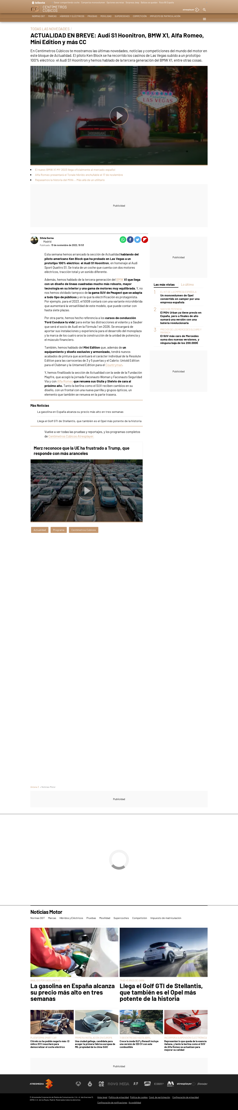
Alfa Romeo (65, 381)
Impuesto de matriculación (165, 19)
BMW (119, 279)
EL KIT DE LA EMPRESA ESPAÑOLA (178, 291)
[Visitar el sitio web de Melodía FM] (171, 1083)
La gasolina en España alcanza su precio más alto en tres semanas (80, 411)
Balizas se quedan (149, 2)
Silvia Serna (47, 237)
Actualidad (40, 529)
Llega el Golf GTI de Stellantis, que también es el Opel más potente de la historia (89, 421)
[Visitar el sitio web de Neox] (101, 1083)
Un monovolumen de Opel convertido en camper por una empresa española (179, 299)
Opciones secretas (115, 2)
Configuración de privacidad (185, 1097)
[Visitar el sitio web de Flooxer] (202, 1083)
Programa (58, 529)
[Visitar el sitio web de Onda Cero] (148, 1083)
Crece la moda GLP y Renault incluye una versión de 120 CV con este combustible (139, 1044)
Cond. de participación (159, 1097)
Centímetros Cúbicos (83, 529)
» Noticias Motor (48, 787)
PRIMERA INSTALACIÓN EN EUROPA (93, 1037)
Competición (140, 19)
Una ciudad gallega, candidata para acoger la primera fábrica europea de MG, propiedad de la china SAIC (95, 1044)
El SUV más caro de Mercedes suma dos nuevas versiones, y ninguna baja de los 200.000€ (179, 339)
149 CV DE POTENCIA (171, 309)
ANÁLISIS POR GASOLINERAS (45, 980)
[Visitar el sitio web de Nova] (113, 1083)
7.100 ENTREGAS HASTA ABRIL (135, 1037)
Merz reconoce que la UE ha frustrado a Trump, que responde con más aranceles (81, 450)
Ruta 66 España (166, 2)
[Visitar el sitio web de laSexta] (90, 1083)
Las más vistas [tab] (164, 284)
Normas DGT (38, 19)
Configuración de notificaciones (112, 1102)
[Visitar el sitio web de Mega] (125, 1083)
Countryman (113, 365)
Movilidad (105, 19)
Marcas (52, 19)
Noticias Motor (46, 912)
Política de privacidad (119, 1097)
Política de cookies (139, 1097)
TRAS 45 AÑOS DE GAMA (132, 980)
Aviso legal (102, 1097)
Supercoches (122, 19)
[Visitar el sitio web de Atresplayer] (186, 1083)
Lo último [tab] (187, 284)
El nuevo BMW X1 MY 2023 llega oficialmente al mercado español (75, 169)
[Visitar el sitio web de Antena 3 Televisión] (78, 1083)
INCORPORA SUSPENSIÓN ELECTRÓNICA (185, 1037)
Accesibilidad (135, 1102)
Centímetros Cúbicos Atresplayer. (71, 436)
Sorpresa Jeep (132, 2)
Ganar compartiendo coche (66, 2)
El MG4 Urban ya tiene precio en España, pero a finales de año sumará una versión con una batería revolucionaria (180, 318)
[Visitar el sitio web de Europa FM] (159, 1083)
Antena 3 (34, 787)
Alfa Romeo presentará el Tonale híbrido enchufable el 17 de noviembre (79, 175)
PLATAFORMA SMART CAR (43, 1037)
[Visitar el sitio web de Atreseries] (136, 1083)
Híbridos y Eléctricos (72, 19)
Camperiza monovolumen (93, 2)
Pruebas (92, 19)
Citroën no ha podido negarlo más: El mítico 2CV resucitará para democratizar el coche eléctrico (49, 1044)
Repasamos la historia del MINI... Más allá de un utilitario (70, 180)
